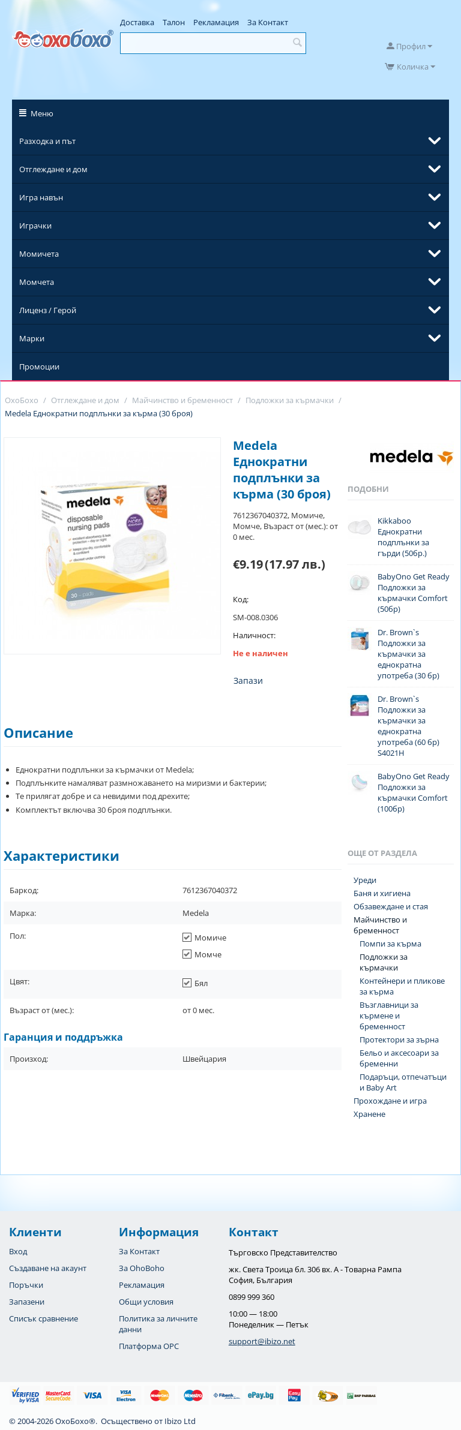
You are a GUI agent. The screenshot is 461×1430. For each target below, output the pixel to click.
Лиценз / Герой (47, 310)
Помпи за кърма (390, 943)
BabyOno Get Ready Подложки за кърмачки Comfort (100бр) (414, 792)
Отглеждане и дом (53, 169)
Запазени (26, 1301)
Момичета (39, 253)
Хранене (369, 1113)
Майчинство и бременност (380, 925)
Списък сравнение (43, 1318)
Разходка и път (47, 141)
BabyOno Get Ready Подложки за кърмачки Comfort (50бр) (414, 592)
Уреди (365, 880)
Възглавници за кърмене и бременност (389, 1015)
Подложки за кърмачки (384, 962)
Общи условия (146, 1301)
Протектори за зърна (399, 1039)
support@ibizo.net (262, 1341)
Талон (174, 22)
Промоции (39, 366)
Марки (31, 338)
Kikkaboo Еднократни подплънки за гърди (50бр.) (403, 536)
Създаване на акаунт (47, 1268)
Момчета (36, 282)
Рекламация (216, 22)
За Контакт (267, 22)
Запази (248, 680)
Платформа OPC (149, 1346)
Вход (18, 1251)
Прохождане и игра (390, 1100)
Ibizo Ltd (180, 1421)
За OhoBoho (141, 1268)
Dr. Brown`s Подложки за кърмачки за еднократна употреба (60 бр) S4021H (408, 725)
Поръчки (26, 1284)
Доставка (137, 22)
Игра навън (41, 197)
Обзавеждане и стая (391, 906)
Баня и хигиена (382, 893)
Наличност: (254, 635)
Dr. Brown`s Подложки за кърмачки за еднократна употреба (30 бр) (408, 654)
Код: (241, 599)
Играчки (35, 225)
